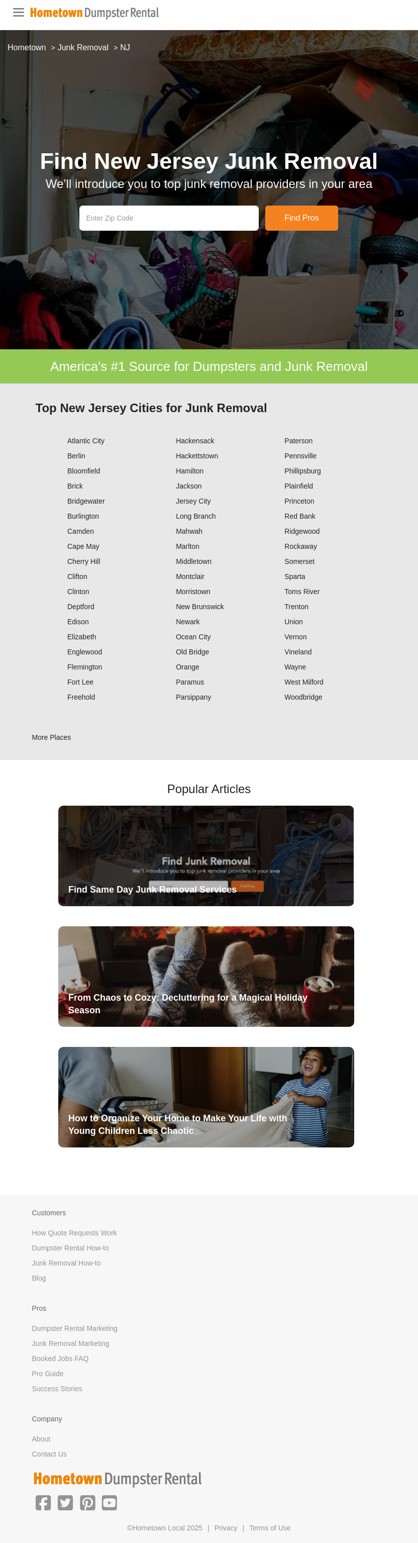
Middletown (194, 561)
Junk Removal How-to (66, 1263)
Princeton (299, 501)
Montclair (190, 576)
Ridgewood (302, 531)
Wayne (295, 667)
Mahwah (189, 531)
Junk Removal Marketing (71, 1343)
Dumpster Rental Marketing (75, 1328)
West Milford (304, 682)
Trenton (296, 607)
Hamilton (189, 471)
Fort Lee (80, 682)
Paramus (190, 682)
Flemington (84, 667)
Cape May (83, 546)
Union (293, 622)
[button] (43, 1501)
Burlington (83, 516)
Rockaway (300, 546)
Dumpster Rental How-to (70, 1248)
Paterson (298, 441)
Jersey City (193, 501)
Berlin (76, 456)
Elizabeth (81, 637)
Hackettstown (197, 456)
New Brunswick (200, 607)
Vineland (297, 652)
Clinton (78, 592)
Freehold (81, 697)
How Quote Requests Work (74, 1233)
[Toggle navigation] (18, 12)
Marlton (187, 546)
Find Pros (301, 218)
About (41, 1439)
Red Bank (299, 516)
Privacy (226, 1528)
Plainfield (298, 486)
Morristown (193, 592)
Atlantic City (85, 441)
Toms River (302, 592)
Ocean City (193, 637)
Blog (39, 1278)
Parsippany (193, 697)
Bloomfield (83, 471)
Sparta (294, 576)
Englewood (84, 652)
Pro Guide (48, 1374)
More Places (51, 737)
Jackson (188, 486)
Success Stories (57, 1389)
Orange (187, 667)
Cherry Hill (83, 561)
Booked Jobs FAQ (60, 1359)
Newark (187, 622)
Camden (80, 531)
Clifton (77, 576)
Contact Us (49, 1454)
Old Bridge (192, 652)
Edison (78, 622)
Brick (75, 486)
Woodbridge (303, 697)
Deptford (80, 607)
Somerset (299, 561)
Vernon (295, 637)
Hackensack (195, 441)
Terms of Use (269, 1528)
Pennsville (300, 456)
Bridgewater (86, 501)
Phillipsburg (302, 471)
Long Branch (196, 516)
